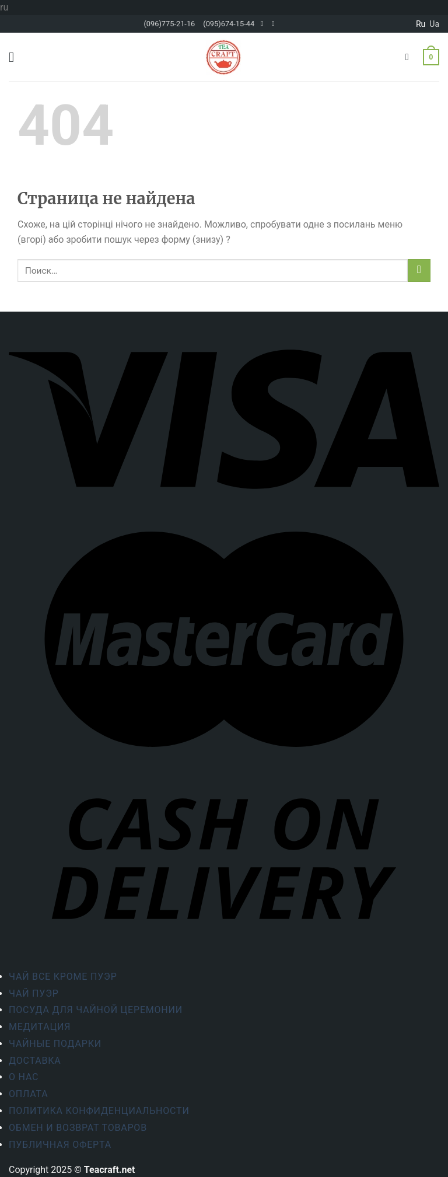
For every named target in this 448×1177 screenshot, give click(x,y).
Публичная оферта (60, 1144)
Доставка (35, 1060)
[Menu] (16, 57)
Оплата (28, 1093)
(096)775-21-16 (169, 23)
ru (420, 24)
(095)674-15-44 (228, 23)
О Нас (23, 1076)
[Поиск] (410, 57)
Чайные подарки (55, 1043)
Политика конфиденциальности (99, 1110)
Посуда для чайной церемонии (96, 1009)
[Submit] (419, 270)
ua (434, 24)
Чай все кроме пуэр (63, 976)
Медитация (40, 1026)
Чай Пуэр (34, 993)
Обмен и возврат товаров (78, 1127)
